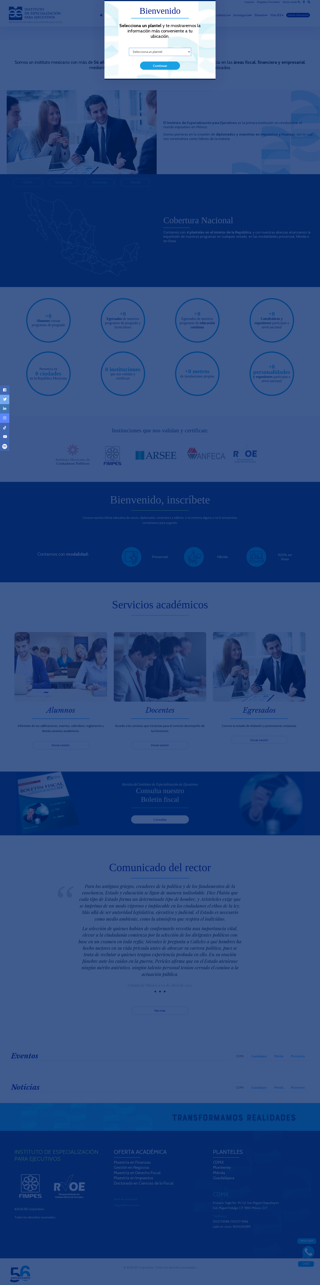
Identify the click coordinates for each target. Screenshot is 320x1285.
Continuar (160, 66)
